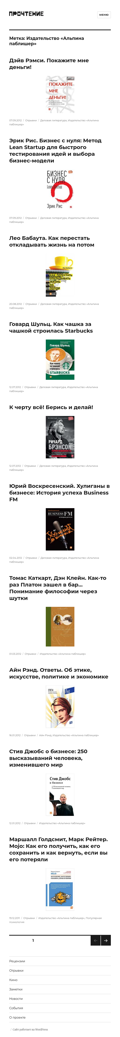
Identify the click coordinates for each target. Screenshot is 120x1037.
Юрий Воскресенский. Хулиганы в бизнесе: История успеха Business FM (59, 493)
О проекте (17, 1017)
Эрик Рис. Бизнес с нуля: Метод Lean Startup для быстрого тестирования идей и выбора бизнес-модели (55, 150)
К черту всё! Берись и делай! (51, 407)
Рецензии (17, 961)
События (16, 1008)
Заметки (15, 989)
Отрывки (31, 120)
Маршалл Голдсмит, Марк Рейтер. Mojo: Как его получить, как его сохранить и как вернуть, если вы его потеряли (58, 849)
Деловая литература (53, 120)
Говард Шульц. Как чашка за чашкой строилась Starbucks (51, 327)
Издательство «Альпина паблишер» (63, 653)
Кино (13, 980)
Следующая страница (105, 945)
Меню (104, 14)
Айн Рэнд (45, 735)
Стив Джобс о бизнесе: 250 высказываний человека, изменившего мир (48, 758)
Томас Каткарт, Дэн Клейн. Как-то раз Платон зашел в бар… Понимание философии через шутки (57, 588)
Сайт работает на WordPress (30, 1029)
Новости (16, 999)
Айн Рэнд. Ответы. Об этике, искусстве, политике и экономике (58, 673)
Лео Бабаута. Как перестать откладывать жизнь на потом (51, 241)
